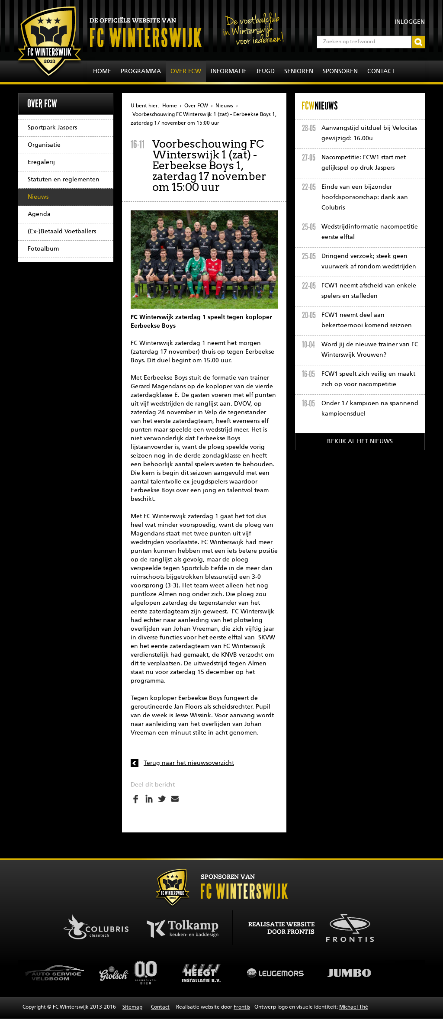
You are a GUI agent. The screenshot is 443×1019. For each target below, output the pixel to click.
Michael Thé (353, 1007)
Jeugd (265, 71)
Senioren (298, 71)
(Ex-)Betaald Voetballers (62, 232)
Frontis (242, 1007)
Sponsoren (340, 71)
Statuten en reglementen (64, 180)
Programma (141, 71)
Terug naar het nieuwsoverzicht (189, 763)
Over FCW (185, 71)
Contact (381, 71)
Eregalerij (41, 162)
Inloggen (410, 22)
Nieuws (38, 197)
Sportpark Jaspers (52, 128)
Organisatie (44, 145)
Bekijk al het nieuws (360, 442)
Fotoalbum (43, 249)
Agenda (39, 214)
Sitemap (132, 1007)
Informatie (229, 71)
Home (102, 71)
